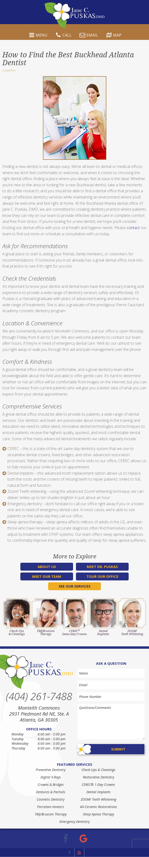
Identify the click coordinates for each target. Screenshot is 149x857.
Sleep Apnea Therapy (98, 814)
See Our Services (75, 586)
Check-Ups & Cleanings (98, 769)
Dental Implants (98, 792)
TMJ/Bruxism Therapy (51, 814)
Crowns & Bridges (51, 784)
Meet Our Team (46, 576)
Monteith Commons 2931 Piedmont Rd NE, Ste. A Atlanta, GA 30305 (39, 714)
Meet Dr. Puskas (102, 566)
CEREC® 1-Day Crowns (98, 784)
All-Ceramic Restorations (98, 806)
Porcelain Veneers (50, 806)
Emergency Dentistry (74, 821)
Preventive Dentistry (50, 769)
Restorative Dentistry (98, 777)
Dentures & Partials (50, 792)
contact (133, 227)
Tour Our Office (102, 576)
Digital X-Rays (50, 777)
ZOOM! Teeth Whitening (98, 799)
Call (63, 35)
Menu (38, 35)
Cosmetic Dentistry (50, 799)
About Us (47, 566)
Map (113, 35)
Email (88, 35)
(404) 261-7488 (39, 696)
